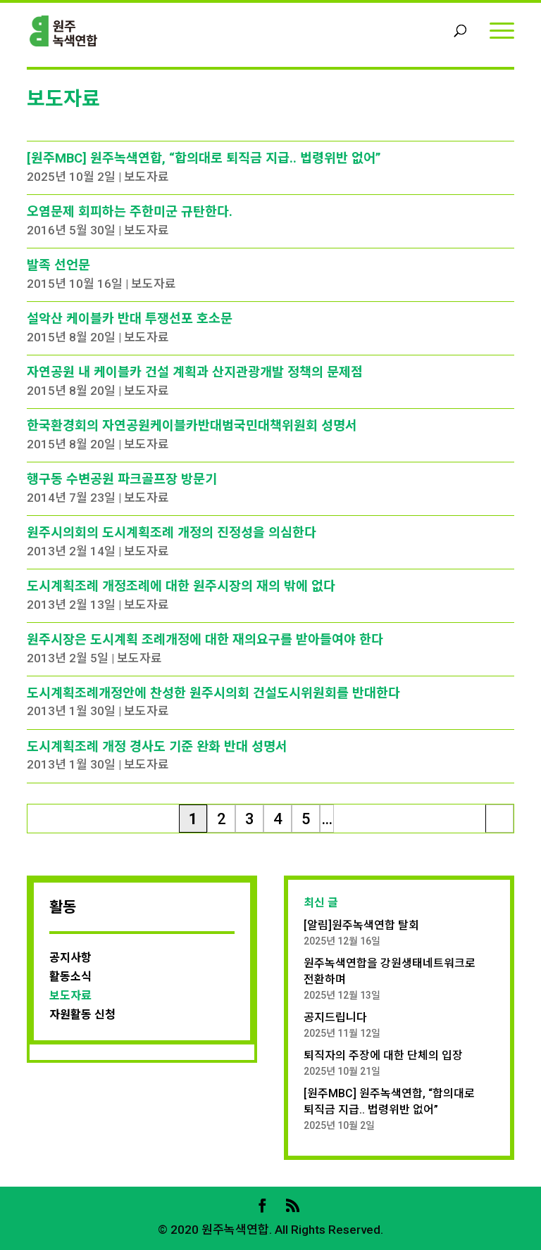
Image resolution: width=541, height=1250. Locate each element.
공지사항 (70, 957)
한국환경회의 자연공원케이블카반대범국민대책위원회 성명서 (192, 425)
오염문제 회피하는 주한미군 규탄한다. (129, 211)
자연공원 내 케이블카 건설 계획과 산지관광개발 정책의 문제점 (195, 372)
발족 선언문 (58, 265)
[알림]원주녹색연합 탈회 (361, 925)
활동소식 (70, 976)
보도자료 (146, 177)
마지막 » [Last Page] (500, 821)
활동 (62, 907)
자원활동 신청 (82, 1014)
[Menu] (502, 30)
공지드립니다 (335, 1017)
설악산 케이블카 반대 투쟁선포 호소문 (129, 318)
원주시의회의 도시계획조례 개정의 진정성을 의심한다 (171, 532)
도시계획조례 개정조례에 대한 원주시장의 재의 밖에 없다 (181, 586)
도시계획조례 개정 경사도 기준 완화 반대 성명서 (157, 746)
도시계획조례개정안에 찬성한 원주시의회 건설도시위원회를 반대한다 (213, 693)
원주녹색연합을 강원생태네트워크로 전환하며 (389, 971)
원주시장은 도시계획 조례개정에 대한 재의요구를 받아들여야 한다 (205, 639)
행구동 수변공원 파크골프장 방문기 (122, 479)
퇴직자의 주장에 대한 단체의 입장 (383, 1055)
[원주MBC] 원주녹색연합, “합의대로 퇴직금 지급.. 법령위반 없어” (204, 158)
